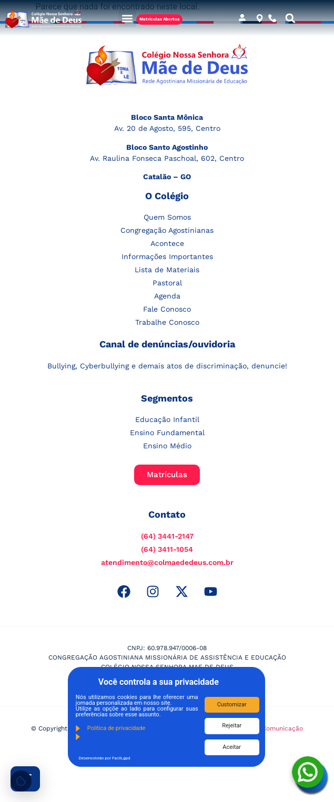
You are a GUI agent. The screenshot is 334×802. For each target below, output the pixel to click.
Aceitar (231, 747)
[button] (127, 18)
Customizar (232, 704)
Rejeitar (231, 725)
